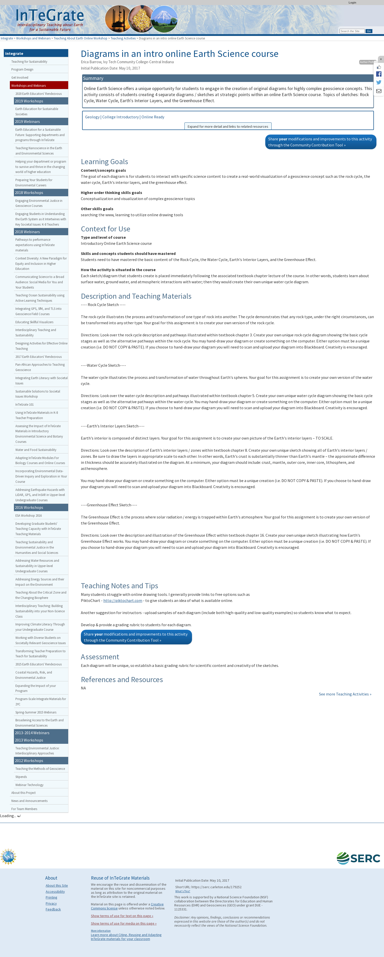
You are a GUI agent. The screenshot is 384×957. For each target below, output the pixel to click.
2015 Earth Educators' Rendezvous (38, 664)
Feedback (53, 909)
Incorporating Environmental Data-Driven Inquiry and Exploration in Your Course (41, 476)
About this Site (57, 885)
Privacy (51, 903)
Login (352, 2)
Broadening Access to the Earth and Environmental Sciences (39, 722)
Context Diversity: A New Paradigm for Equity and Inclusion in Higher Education (41, 263)
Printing (51, 897)
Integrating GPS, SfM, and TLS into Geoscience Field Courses (38, 311)
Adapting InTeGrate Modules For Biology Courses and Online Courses (40, 460)
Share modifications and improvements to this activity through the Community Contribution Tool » (320, 141)
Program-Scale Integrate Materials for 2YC (40, 701)
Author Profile (368, 62)
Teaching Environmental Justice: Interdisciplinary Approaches (37, 750)
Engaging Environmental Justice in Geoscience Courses (38, 203)
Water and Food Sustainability (35, 450)
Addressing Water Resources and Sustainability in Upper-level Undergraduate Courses (37, 565)
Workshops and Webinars (33, 38)
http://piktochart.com (122, 600)
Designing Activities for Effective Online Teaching (41, 346)
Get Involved (19, 77)
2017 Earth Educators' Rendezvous (38, 357)
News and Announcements (29, 801)
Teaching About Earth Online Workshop (80, 38)
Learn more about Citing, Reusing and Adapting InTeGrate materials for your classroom (126, 936)
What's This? (182, 891)
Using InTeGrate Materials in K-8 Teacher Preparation (36, 415)
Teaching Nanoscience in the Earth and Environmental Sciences (38, 150)
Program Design (22, 69)
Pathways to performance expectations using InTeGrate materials (35, 244)
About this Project (23, 793)
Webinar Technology (29, 785)
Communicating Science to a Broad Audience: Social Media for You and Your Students (39, 282)
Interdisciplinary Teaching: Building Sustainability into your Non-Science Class (40, 611)
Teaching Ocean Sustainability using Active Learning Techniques (39, 297)
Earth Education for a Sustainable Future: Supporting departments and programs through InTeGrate (40, 134)
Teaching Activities (123, 38)
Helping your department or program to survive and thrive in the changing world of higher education (40, 166)
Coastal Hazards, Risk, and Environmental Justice (33, 675)
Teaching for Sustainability (29, 61)
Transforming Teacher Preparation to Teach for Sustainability (40, 653)
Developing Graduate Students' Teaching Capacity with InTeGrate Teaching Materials (38, 528)
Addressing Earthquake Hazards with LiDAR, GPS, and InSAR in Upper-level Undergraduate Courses (40, 495)
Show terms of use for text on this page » (122, 916)
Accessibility (55, 891)
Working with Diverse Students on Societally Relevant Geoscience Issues (40, 640)
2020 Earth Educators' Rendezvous (38, 94)
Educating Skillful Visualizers (34, 322)
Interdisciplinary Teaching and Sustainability (35, 332)
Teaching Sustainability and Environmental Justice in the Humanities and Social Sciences (36, 547)
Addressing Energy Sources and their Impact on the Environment (39, 581)
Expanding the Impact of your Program (35, 688)
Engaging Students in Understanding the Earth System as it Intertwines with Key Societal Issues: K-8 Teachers (40, 219)
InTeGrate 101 (24, 404)
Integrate (7, 38)
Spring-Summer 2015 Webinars (35, 712)
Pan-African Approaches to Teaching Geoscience (40, 367)
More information (101, 930)
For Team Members (24, 809)
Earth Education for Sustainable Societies (36, 111)
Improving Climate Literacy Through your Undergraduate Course (40, 627)
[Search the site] (352, 31)
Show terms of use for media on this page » (124, 923)
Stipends (21, 777)
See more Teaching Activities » (345, 694)
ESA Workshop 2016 (28, 515)
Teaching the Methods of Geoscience (40, 769)
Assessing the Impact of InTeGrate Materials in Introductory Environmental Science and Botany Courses (39, 434)
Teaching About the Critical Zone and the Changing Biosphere (40, 595)
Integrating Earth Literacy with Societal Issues (41, 380)
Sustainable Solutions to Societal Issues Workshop (37, 394)
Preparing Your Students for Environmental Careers (33, 182)
